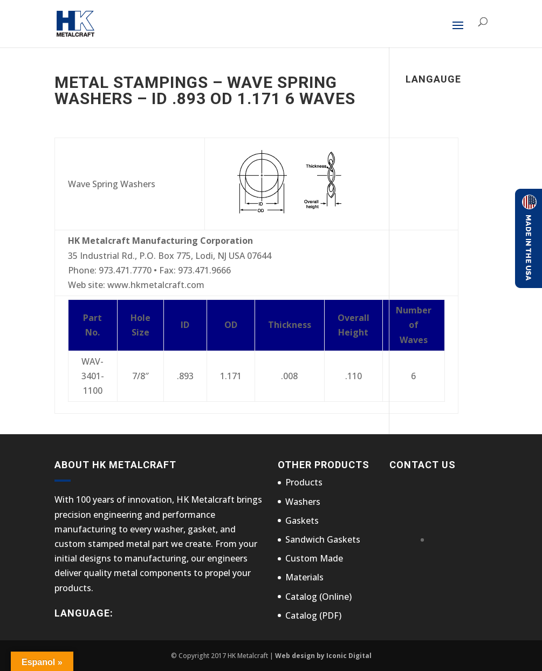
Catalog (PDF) (313, 615)
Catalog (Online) (318, 596)
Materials (304, 577)
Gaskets (302, 520)
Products (304, 482)
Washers (302, 502)
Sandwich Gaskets (322, 539)
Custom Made (314, 558)
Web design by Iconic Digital (323, 655)
